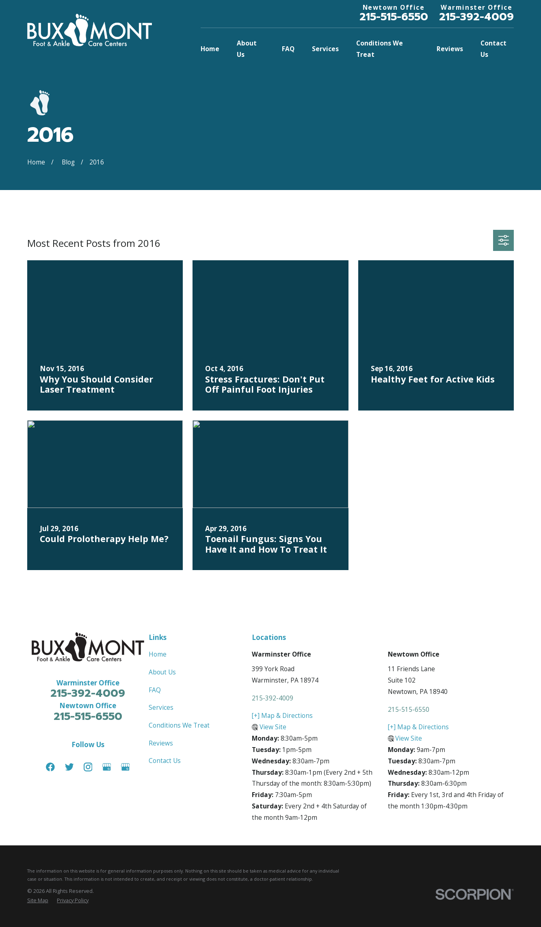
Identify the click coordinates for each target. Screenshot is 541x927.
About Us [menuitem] (247, 49)
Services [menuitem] (325, 48)
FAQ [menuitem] (288, 48)
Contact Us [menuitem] (493, 49)
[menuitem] (37, 900)
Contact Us (165, 760)
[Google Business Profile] (106, 767)
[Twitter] (69, 767)
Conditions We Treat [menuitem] (379, 49)
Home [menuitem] (210, 48)
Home (158, 654)
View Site (273, 726)
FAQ (155, 689)
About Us (162, 672)
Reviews (161, 743)
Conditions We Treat (179, 725)
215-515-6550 (393, 17)
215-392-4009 (476, 17)
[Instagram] (88, 767)
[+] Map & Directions (282, 715)
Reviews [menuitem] (450, 48)
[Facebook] (50, 767)
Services (161, 707)
